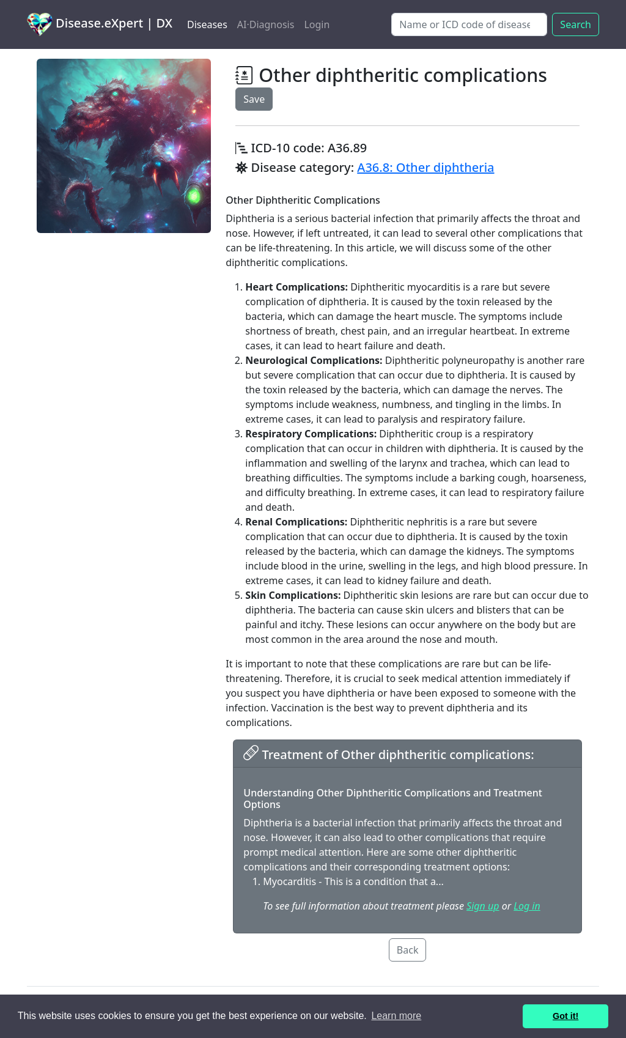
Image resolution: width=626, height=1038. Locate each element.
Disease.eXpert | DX (99, 24)
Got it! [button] (565, 1016)
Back (408, 950)
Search (575, 24)
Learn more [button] (396, 1015)
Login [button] (317, 24)
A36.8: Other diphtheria (425, 167)
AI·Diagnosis (266, 24)
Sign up (482, 906)
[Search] (469, 24)
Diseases (207, 24)
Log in (527, 906)
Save (254, 99)
